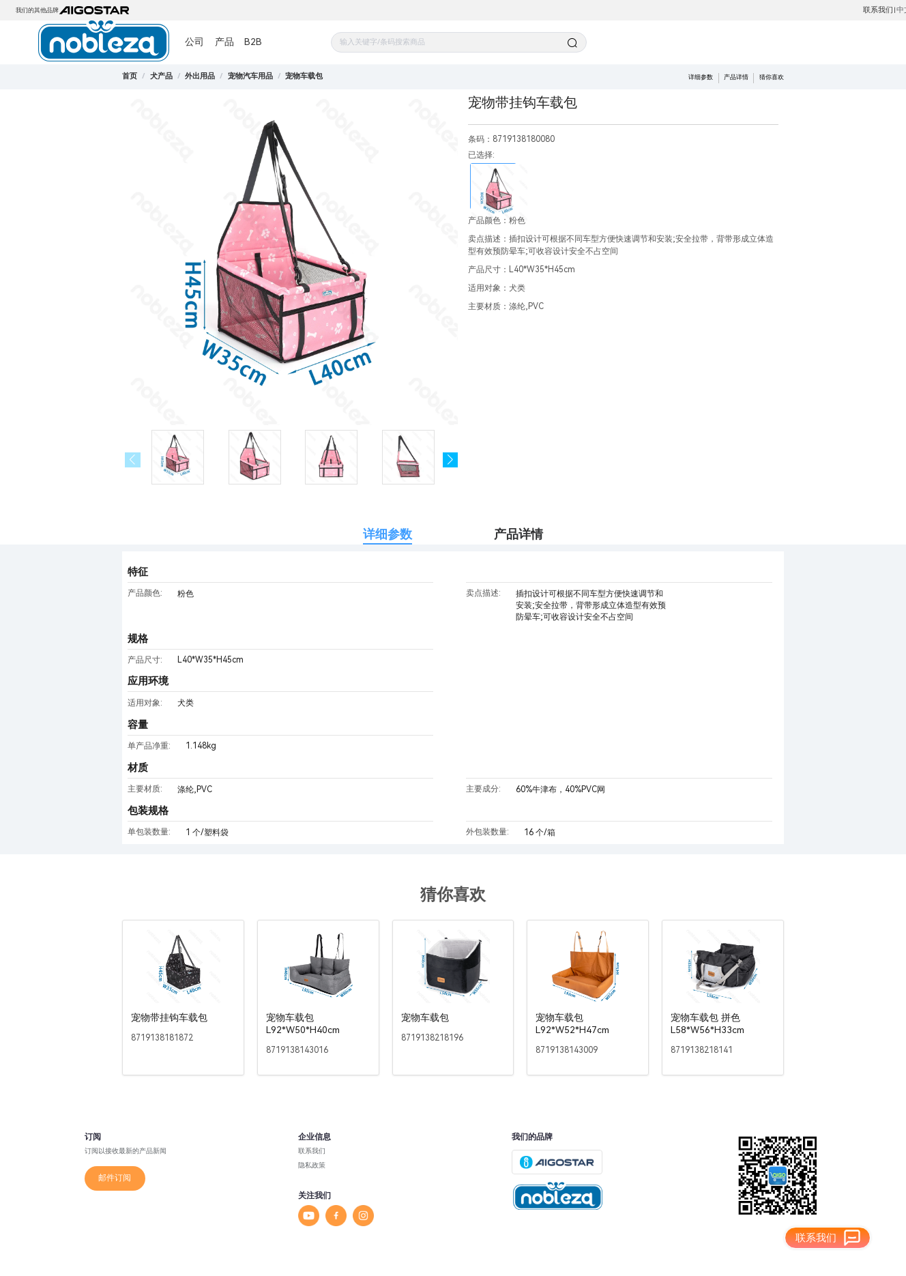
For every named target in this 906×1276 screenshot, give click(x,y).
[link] (161, 76)
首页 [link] (129, 76)
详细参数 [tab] (387, 534)
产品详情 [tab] (518, 534)
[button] (450, 460)
